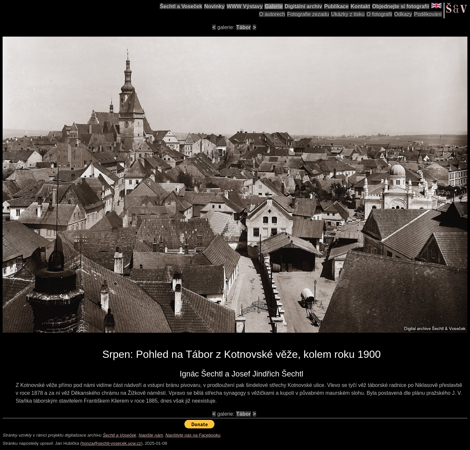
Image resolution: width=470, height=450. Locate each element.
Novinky (214, 6)
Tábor (243, 27)
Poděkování (428, 14)
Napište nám (151, 435)
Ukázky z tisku (347, 14)
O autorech (272, 14)
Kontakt (360, 6)
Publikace (336, 6)
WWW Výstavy (245, 6)
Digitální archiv (303, 6)
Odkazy (403, 14)
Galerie (273, 6)
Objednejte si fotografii (400, 6)
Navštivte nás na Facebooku (192, 435)
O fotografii (379, 14)
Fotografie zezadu (308, 14)
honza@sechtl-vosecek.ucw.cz (111, 443)
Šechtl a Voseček (181, 6)
